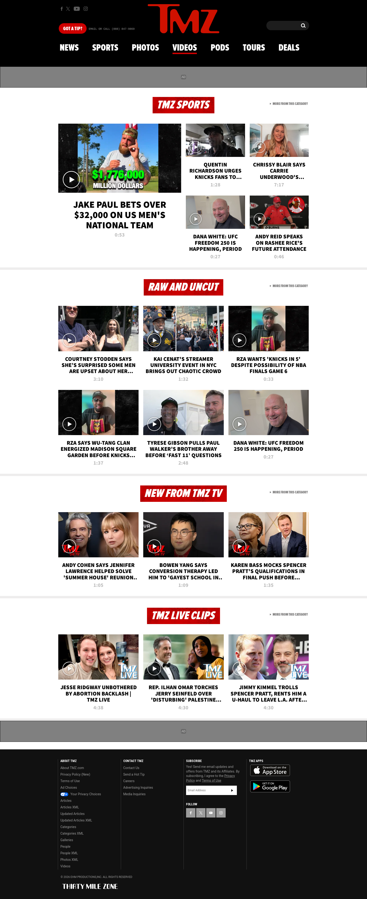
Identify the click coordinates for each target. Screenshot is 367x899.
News (69, 48)
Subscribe (232, 790)
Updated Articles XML (76, 820)
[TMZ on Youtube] (77, 9)
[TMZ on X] (69, 9)
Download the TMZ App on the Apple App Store (270, 770)
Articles (66, 801)
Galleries (66, 840)
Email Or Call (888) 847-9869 (112, 29)
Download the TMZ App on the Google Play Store (270, 786)
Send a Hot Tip (134, 774)
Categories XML (72, 833)
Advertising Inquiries (138, 787)
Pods (220, 48)
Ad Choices (68, 787)
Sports (105, 48)
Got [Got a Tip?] (72, 29)
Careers (129, 781)
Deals (289, 48)
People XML (69, 853)
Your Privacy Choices (80, 794)
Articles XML (69, 807)
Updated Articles (72, 814)
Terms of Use (70, 781)
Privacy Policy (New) (75, 774)
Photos (145, 48)
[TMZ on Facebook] (62, 9)
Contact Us (131, 768)
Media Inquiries (134, 794)
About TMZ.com (72, 768)
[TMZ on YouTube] (211, 813)
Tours (254, 48)
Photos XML (69, 860)
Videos (184, 48)
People (65, 846)
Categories (68, 827)
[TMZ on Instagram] (86, 9)
